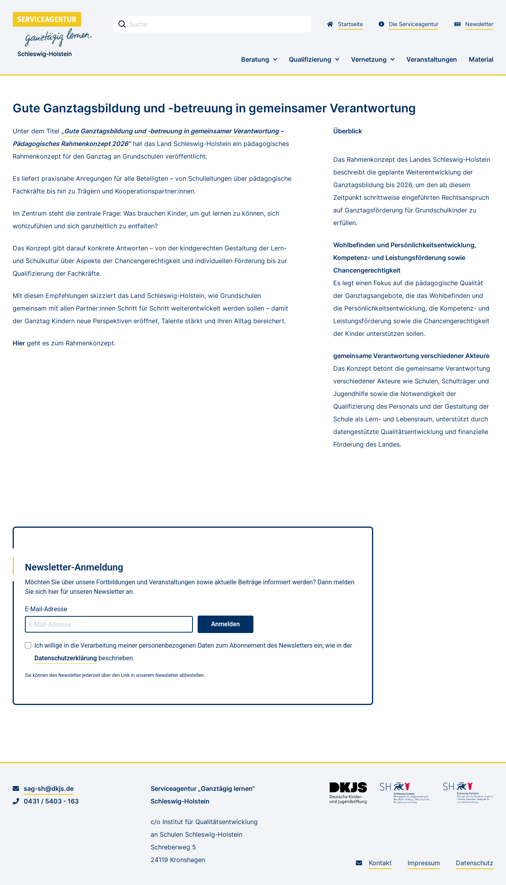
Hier (19, 343)
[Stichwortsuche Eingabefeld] (212, 24)
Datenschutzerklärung (65, 658)
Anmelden (225, 624)
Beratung (255, 59)
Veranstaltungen (431, 59)
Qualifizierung (310, 59)
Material (481, 59)
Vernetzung (369, 59)
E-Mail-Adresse (46, 609)
